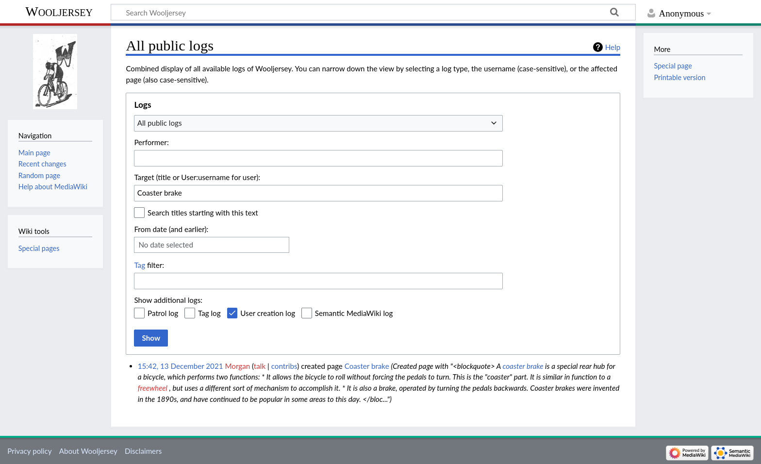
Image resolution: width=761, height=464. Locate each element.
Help (612, 47)
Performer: (151, 142)
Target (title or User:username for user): (197, 177)
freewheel (152, 387)
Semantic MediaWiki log (354, 313)
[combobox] (318, 123)
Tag (139, 265)
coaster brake (522, 366)
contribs (284, 366)
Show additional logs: (168, 300)
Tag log (209, 313)
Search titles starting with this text (203, 212)
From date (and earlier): (171, 229)
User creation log (267, 313)
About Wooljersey (88, 451)
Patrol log (163, 313)
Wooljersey (59, 11)
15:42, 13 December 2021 (180, 366)
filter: (149, 265)
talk (259, 366)
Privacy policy (29, 451)
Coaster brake (367, 366)
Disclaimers (143, 451)
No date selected (165, 244)
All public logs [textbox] (159, 122)
